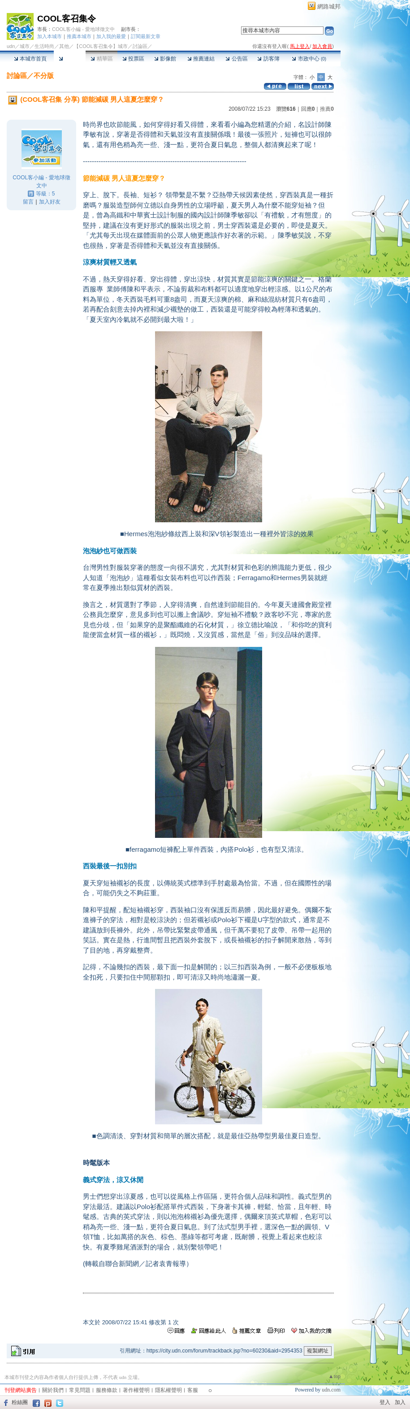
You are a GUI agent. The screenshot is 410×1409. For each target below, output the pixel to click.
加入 (400, 1402)
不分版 (44, 75)
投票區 (133, 59)
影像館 (165, 59)
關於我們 (53, 1390)
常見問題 (80, 1390)
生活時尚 (44, 46)
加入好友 (49, 202)
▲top (334, 1376)
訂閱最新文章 (145, 36)
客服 (192, 1390)
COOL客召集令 (66, 18)
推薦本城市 (79, 36)
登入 (385, 1402)
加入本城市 (49, 36)
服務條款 (106, 1390)
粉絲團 (20, 1402)
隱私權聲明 (168, 1390)
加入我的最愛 (111, 36)
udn (11, 46)
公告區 (236, 59)
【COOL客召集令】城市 (100, 46)
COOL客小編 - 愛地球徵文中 (83, 29)
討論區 (70, 59)
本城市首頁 (30, 59)
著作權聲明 (136, 1390)
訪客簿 (268, 59)
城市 (25, 46)
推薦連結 (201, 59)
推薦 (327, 109)
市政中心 (309, 59)
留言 (28, 202)
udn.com (331, 1390)
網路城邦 (329, 6)
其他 (64, 46)
